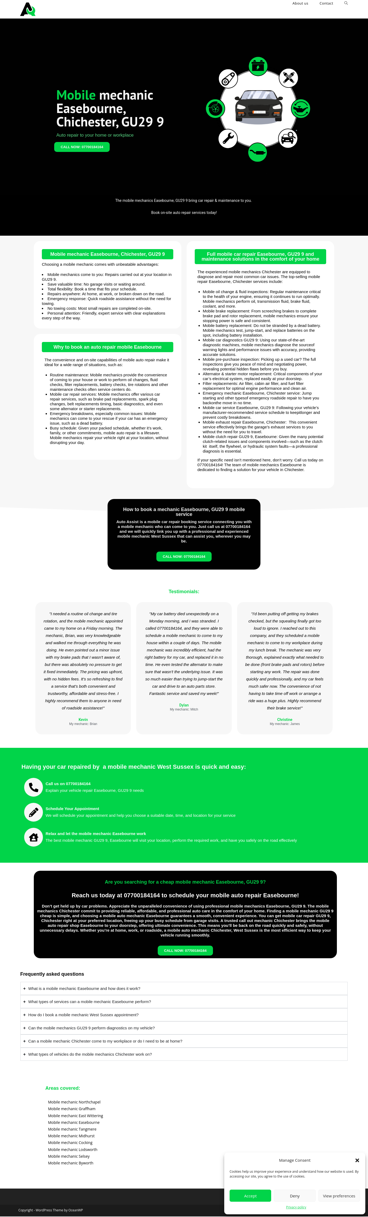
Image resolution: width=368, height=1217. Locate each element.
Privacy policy (296, 1207)
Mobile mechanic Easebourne (74, 1122)
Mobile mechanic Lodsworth (72, 1149)
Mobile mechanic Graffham (71, 1109)
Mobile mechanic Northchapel (74, 1102)
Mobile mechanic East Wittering (75, 1115)
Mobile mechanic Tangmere (72, 1129)
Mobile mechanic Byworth (70, 1163)
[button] (357, 1160)
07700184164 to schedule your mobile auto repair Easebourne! (211, 895)
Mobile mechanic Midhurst (71, 1136)
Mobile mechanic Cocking (70, 1143)
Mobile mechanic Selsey (69, 1156)
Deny (295, 1195)
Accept (250, 1195)
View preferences (339, 1195)
